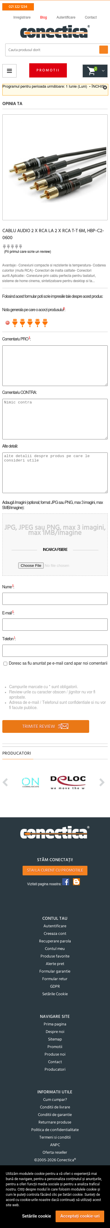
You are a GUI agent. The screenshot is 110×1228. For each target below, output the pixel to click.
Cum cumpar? (55, 1100)
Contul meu (55, 949)
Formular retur (54, 979)
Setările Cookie (55, 994)
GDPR (55, 986)
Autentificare (54, 926)
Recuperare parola (55, 941)
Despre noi (55, 1032)
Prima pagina (55, 1024)
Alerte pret (55, 964)
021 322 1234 (18, 7)
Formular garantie (54, 971)
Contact (55, 1062)
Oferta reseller (55, 1152)
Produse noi (55, 1054)
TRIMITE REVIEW (45, 727)
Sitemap (55, 1039)
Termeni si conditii (55, 1137)
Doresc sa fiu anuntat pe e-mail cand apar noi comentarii (58, 663)
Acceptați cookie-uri (80, 1216)
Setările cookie (36, 1216)
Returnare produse (54, 1122)
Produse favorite (55, 956)
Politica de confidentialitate (55, 1130)
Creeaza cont (55, 934)
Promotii (48, 70)
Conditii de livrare (55, 1107)
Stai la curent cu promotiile (55, 870)
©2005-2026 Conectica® (55, 1160)
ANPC (55, 1145)
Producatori (55, 1069)
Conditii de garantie (55, 1115)
